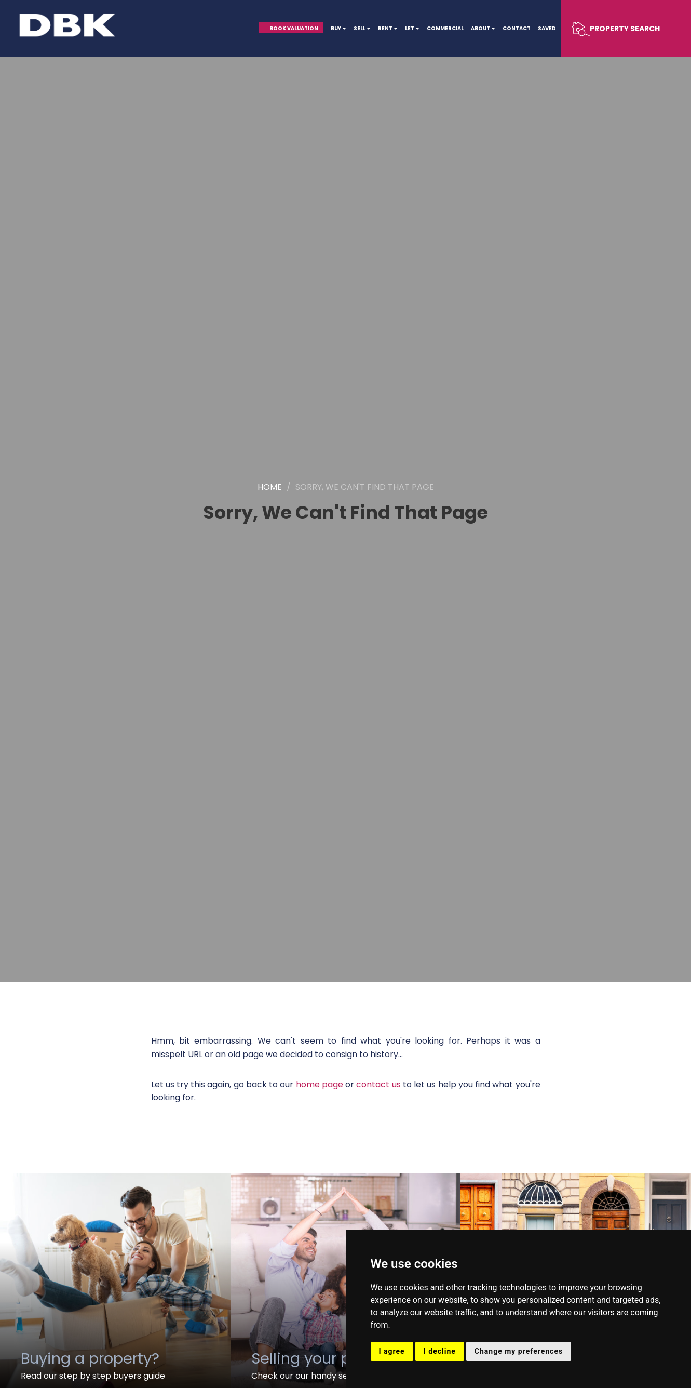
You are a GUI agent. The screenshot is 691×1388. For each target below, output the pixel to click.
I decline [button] (440, 1351)
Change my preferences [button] (519, 1351)
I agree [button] (392, 1351)
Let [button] (412, 28)
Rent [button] (388, 28)
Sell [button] (362, 28)
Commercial (445, 28)
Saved (547, 28)
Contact (517, 28)
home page (319, 1084)
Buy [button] (338, 28)
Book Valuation (293, 28)
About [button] (483, 28)
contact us (378, 1084)
